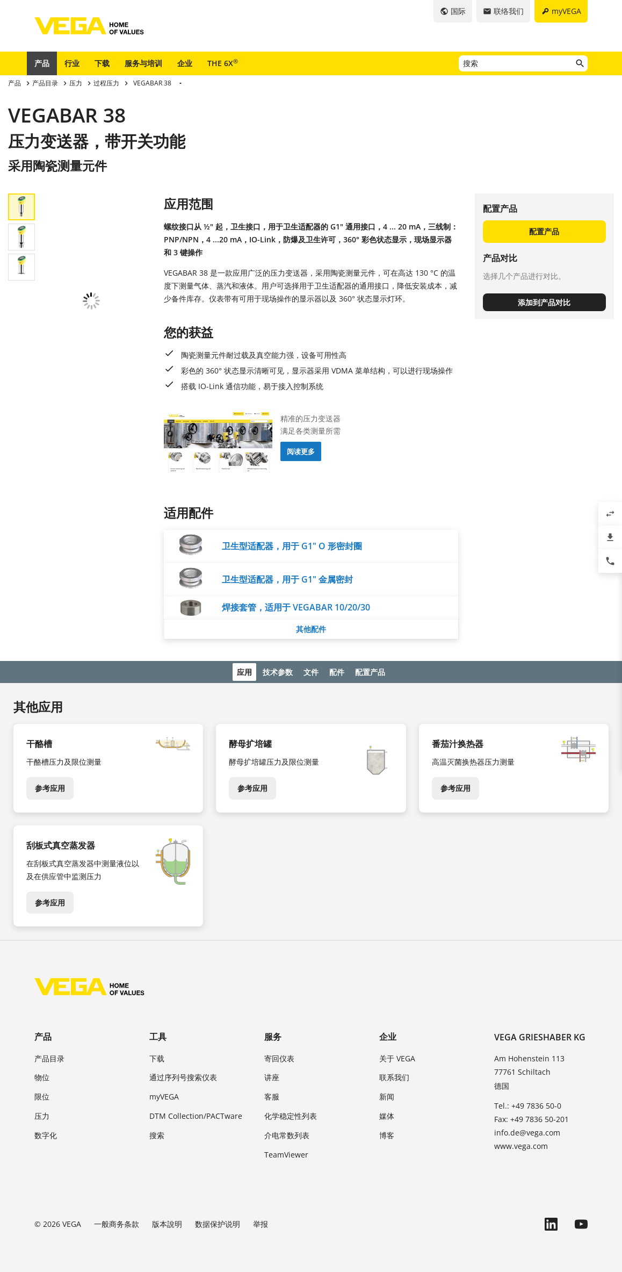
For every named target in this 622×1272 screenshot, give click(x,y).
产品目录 (49, 1056)
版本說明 (167, 1222)
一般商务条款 (116, 1222)
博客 (386, 1133)
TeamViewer (286, 1152)
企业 (184, 63)
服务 (272, 1035)
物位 (41, 1075)
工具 (158, 1035)
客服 (271, 1094)
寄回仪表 (279, 1056)
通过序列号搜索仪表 (183, 1075)
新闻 (386, 1094)
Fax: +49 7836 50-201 (531, 1117)
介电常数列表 (286, 1133)
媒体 (386, 1114)
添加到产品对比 (544, 302)
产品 (41, 63)
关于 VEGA (397, 1056)
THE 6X (222, 63)
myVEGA (164, 1094)
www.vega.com (521, 1144)
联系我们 (394, 1075)
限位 (41, 1094)
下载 (102, 63)
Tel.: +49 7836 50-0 (527, 1103)
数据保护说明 (217, 1222)
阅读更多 (301, 451)
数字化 (45, 1133)
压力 (41, 1114)
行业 (71, 63)
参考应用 (50, 786)
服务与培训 (143, 63)
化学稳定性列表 (290, 1114)
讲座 (271, 1075)
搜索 (156, 1133)
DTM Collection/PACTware (195, 1114)
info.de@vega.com (527, 1130)
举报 (260, 1222)
